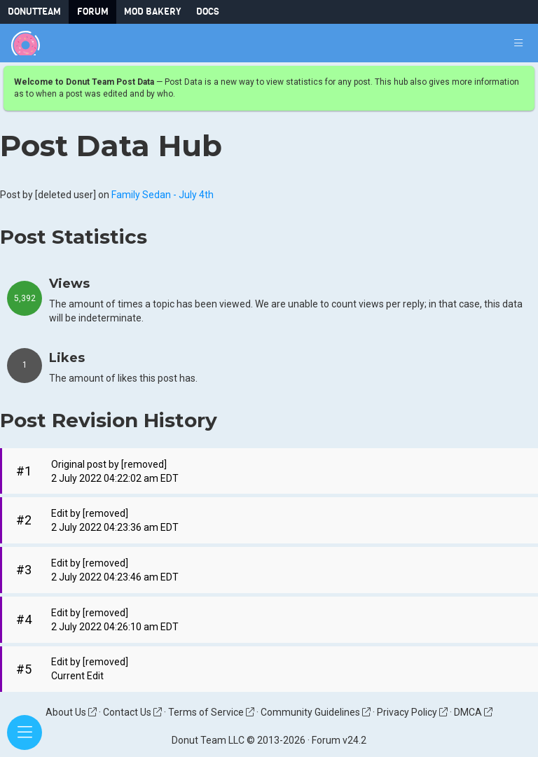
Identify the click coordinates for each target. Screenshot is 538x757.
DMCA (473, 712)
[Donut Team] (25, 43)
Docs (207, 12)
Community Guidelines (316, 712)
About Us (71, 712)
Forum (93, 12)
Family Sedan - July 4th (162, 195)
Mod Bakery (152, 12)
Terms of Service (211, 712)
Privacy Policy (412, 712)
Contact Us (132, 712)
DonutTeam (34, 12)
